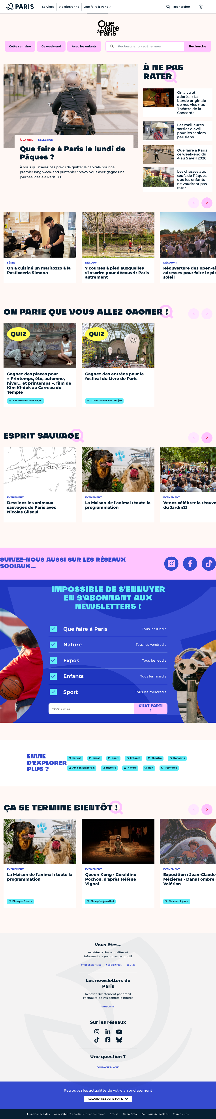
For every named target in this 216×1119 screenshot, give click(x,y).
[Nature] (66, 644)
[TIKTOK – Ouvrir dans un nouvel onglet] (209, 563)
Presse (114, 1114)
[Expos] (64, 660)
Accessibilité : (79, 1114)
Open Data (130, 1114)
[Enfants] (67, 676)
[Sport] (64, 692)
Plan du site (181, 1114)
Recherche (197, 46)
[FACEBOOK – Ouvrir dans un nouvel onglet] (190, 563)
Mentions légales (38, 1114)
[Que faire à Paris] (78, 629)
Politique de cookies (155, 1114)
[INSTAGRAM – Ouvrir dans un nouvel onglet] (171, 563)
